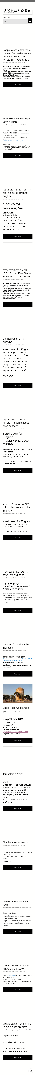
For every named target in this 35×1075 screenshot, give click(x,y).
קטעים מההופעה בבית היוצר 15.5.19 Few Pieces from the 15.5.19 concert (17, 273)
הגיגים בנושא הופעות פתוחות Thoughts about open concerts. (16, 422)
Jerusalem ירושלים (13, 774)
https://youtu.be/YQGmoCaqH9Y (15, 732)
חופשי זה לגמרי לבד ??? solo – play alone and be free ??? (16, 507)
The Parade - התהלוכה (15, 842)
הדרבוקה (12, 975)
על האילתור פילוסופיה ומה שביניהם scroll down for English (17, 193)
